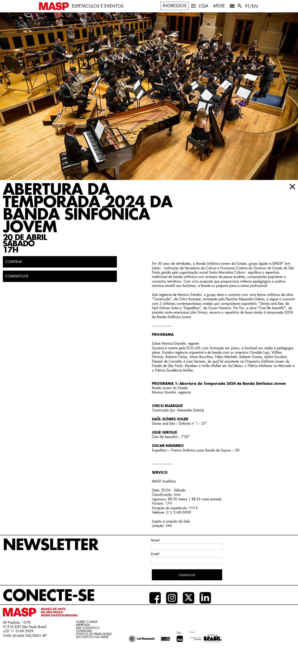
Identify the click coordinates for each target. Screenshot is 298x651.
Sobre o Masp (87, 621)
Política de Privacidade (94, 634)
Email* (155, 554)
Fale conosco (87, 628)
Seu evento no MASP (92, 637)
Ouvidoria (84, 631)
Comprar (13, 262)
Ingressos (174, 6)
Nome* (155, 540)
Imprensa (83, 624)
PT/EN (251, 6)
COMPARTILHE (17, 276)
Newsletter (50, 545)
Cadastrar (186, 575)
